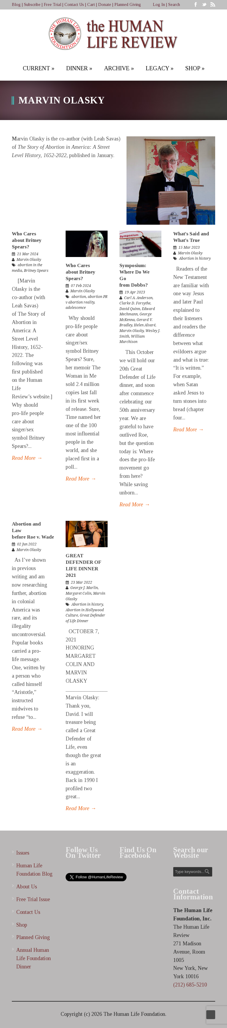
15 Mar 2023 (189, 247)
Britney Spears (36, 271)
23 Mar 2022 (81, 582)
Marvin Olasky (29, 260)
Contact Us (74, 4)
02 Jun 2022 (27, 544)
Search (174, 4)
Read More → (27, 458)
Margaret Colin (78, 593)
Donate (104, 4)
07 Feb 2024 (81, 286)
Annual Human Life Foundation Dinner (33, 958)
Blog (16, 4)
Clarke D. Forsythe (134, 303)
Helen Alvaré (144, 325)
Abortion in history (195, 258)
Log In (159, 4)
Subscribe (32, 4)
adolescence (76, 308)
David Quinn (129, 309)
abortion (79, 297)
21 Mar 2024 (27, 254)
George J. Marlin (84, 588)
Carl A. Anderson (138, 298)
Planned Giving (127, 4)
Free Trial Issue (33, 899)
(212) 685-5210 (190, 985)
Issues (22, 853)
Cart (91, 4)
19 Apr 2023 (135, 292)
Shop (21, 925)
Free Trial (52, 4)
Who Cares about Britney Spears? (27, 240)
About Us (26, 887)
